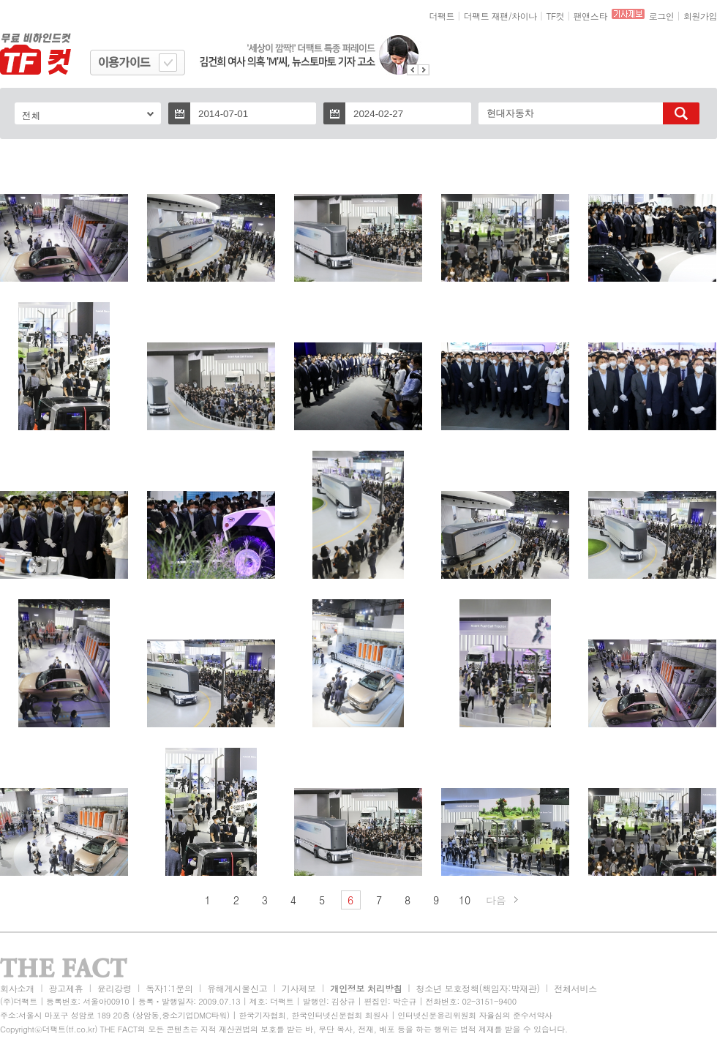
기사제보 (299, 988)
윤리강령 (114, 988)
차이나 (524, 16)
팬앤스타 (590, 16)
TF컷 (555, 16)
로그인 (662, 16)
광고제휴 (65, 988)
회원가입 (700, 16)
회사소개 (17, 988)
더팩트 (442, 16)
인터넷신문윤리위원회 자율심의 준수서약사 (474, 1015)
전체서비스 (575, 988)
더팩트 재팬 (486, 16)
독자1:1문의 (169, 988)
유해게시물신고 (237, 988)
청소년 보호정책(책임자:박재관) (478, 988)
